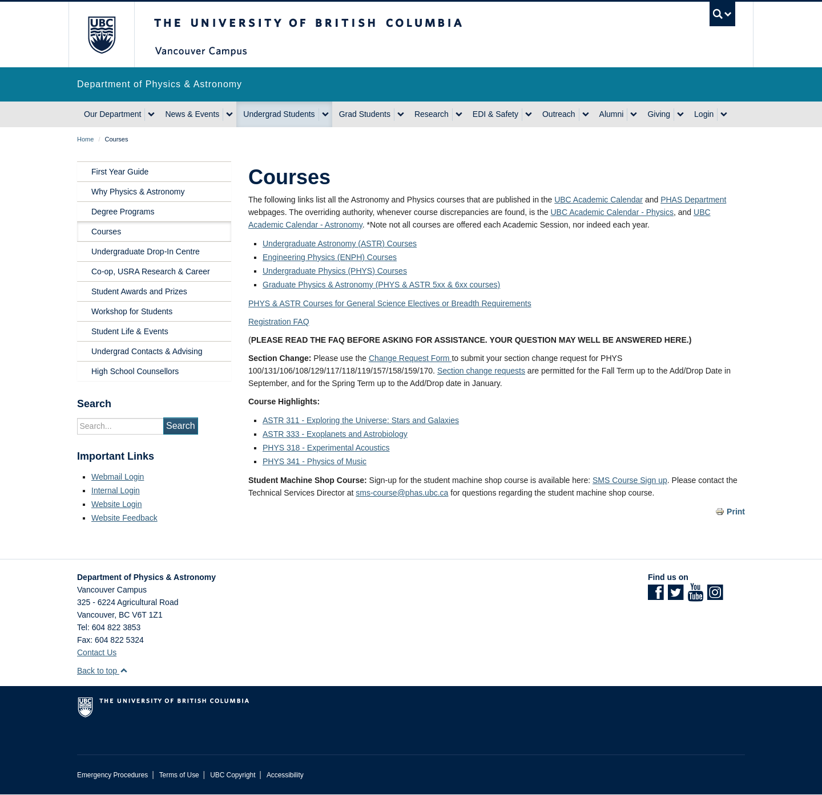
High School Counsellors (135, 371)
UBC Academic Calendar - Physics (612, 212)
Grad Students (364, 114)
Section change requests (481, 370)
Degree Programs (123, 211)
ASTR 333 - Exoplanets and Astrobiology (335, 434)
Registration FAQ (278, 321)
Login (704, 114)
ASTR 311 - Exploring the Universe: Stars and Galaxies (361, 420)
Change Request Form (410, 358)
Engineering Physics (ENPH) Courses (330, 257)
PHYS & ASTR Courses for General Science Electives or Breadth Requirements (389, 303)
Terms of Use (179, 775)
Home (85, 139)
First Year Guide (119, 171)
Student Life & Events (129, 331)
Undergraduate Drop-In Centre (145, 251)
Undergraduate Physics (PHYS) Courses (335, 270)
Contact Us (96, 652)
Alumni (611, 114)
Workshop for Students (131, 311)
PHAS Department (693, 199)
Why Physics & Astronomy (137, 191)
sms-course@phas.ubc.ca (402, 492)
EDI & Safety (495, 114)
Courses (106, 231)
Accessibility (285, 775)
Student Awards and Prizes (139, 291)
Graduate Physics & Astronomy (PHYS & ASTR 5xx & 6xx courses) (381, 284)
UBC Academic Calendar (598, 199)
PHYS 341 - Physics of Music (314, 461)
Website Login (116, 504)
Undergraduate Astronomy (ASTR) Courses (340, 243)
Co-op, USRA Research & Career (150, 271)
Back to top (102, 670)
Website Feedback (124, 517)
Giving (658, 114)
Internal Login (115, 490)
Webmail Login (117, 476)
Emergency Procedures (112, 775)
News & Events (192, 114)
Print (736, 511)
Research (431, 114)
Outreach (558, 114)
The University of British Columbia (101, 34)
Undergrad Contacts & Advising (147, 351)
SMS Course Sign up (630, 480)
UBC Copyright (232, 775)
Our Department (112, 114)
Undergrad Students (279, 114)
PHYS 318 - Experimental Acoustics (326, 447)
